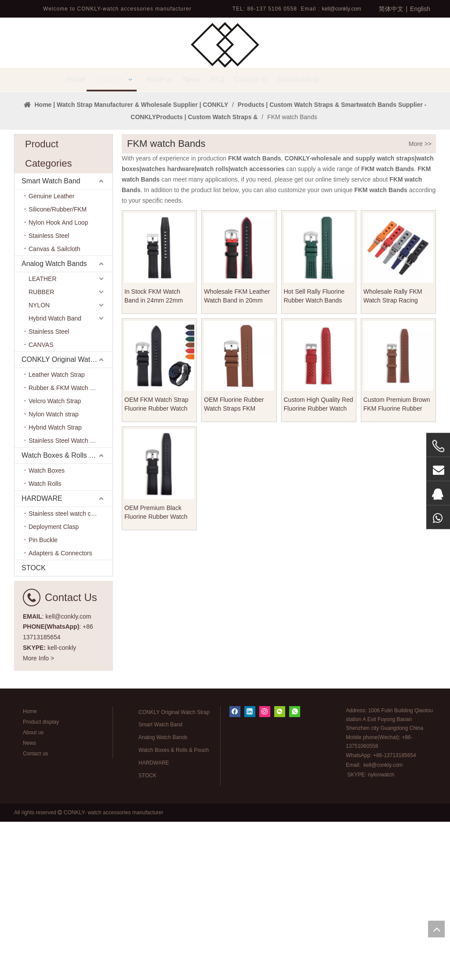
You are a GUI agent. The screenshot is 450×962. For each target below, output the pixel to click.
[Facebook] (234, 851)
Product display (41, 862)
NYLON (39, 445)
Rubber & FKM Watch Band (66, 528)
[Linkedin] (249, 851)
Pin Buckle (43, 680)
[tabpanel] (225, 161)
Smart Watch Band (51, 321)
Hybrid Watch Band (55, 458)
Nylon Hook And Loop (58, 362)
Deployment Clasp (54, 666)
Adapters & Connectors (60, 693)
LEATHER (43, 419)
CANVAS (41, 484)
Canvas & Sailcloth (54, 389)
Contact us (35, 894)
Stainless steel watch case (65, 653)
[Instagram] (264, 851)
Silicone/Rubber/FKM (58, 349)
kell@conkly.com (341, 9)
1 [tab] (225, 217)
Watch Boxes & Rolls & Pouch (67, 595)
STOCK (34, 708)
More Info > (38, 798)
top (436, 929)
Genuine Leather (51, 336)
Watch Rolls (45, 623)
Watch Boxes (47, 610)
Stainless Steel (49, 375)
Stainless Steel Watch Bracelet (70, 580)
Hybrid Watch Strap (55, 567)
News (29, 883)
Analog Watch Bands (54, 404)
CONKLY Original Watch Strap (67, 499)
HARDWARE (42, 638)
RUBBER (41, 432)
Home (30, 852)
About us (33, 873)
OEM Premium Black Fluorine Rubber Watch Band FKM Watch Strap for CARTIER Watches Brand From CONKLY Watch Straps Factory (156, 653)
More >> (420, 284)
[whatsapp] (294, 851)
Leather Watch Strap (57, 514)
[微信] (279, 851)
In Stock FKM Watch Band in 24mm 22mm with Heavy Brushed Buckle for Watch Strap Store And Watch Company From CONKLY (158, 436)
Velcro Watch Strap (55, 541)
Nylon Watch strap (54, 554)
